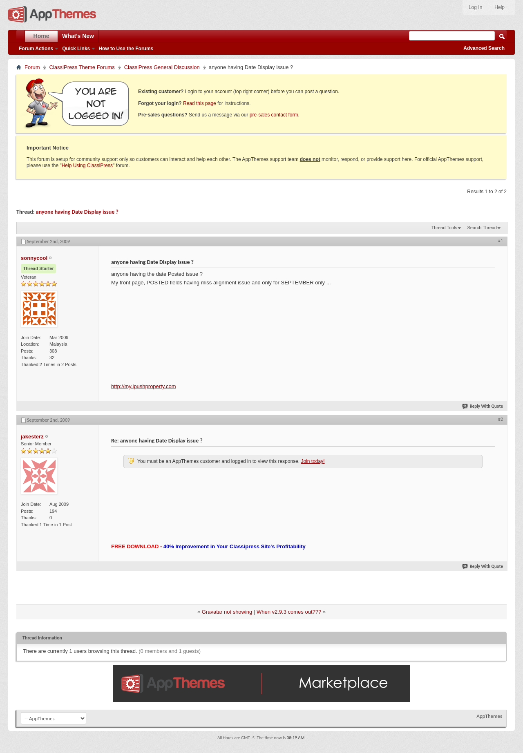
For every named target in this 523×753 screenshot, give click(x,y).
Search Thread (482, 227)
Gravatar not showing (227, 612)
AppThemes (489, 716)
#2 (500, 419)
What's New (78, 36)
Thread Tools (444, 227)
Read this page (199, 103)
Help (499, 7)
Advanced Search (484, 48)
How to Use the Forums (125, 48)
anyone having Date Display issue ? (77, 211)
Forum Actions (36, 48)
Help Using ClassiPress (87, 165)
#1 (500, 241)
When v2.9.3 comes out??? (289, 612)
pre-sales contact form (274, 115)
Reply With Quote (483, 406)
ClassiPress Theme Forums (82, 67)
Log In (475, 7)
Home (41, 36)
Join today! (312, 461)
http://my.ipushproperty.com (143, 386)
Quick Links (76, 48)
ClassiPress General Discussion (162, 67)
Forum (32, 67)
